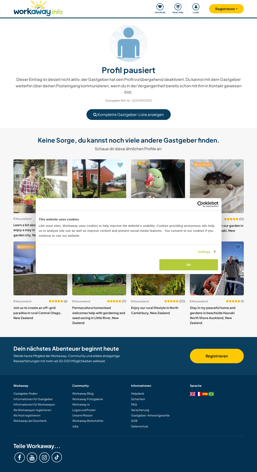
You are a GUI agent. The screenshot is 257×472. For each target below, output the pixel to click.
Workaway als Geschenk (30, 420)
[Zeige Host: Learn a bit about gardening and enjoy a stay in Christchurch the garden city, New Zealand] (40, 186)
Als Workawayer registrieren (32, 410)
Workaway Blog (83, 393)
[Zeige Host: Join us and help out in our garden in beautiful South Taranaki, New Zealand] (217, 186)
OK (188, 264)
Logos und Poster (84, 410)
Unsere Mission (82, 415)
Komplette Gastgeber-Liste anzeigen (128, 114)
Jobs (75, 426)
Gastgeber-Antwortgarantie (150, 415)
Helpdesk (137, 393)
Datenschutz (139, 426)
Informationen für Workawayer (34, 404)
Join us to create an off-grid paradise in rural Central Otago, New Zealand (37, 313)
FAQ (134, 404)
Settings (204, 251)
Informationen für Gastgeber (33, 399)
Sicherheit (138, 399)
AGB (134, 420)
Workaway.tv (81, 404)
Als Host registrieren (26, 415)
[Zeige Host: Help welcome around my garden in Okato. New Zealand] (99, 186)
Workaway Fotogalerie (87, 399)
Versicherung (140, 410)
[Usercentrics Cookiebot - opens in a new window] (200, 204)
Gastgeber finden (25, 393)
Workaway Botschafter (88, 420)
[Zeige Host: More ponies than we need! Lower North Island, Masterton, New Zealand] (158, 186)
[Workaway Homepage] (38, 8)
